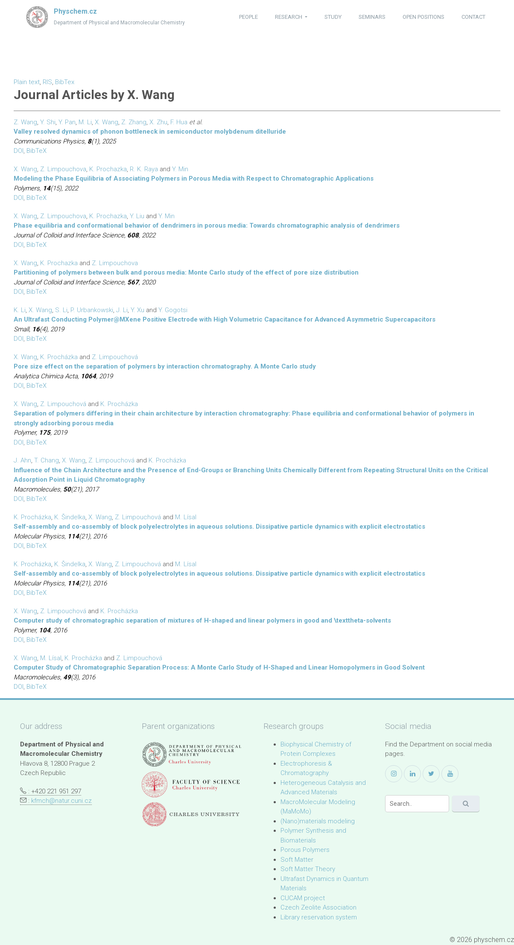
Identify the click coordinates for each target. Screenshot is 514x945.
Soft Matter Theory (307, 869)
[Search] (417, 803)
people (248, 17)
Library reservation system (318, 917)
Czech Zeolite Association (318, 907)
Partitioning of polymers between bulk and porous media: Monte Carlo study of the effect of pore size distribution (186, 272)
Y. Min (180, 169)
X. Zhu (158, 122)
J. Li (122, 310)
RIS (47, 82)
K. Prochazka (108, 169)
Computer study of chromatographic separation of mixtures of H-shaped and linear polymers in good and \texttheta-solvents (202, 620)
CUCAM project (302, 898)
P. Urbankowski (91, 310)
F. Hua (178, 122)
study (333, 17)
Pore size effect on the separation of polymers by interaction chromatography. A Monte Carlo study (165, 366)
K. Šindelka (69, 517)
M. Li (85, 122)
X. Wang (106, 122)
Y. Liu (137, 216)
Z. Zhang (133, 122)
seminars (372, 17)
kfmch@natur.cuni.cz (61, 801)
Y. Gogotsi (172, 310)
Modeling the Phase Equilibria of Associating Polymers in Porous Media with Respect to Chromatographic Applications (194, 178)
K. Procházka (59, 357)
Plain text (27, 82)
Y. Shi (47, 122)
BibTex (64, 82)
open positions (423, 17)
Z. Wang (25, 122)
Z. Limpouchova (63, 169)
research (289, 17)
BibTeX (36, 151)
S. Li (61, 310)
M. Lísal (185, 517)
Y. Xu (137, 310)
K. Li (20, 310)
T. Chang (46, 460)
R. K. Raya (144, 169)
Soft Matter (296, 859)
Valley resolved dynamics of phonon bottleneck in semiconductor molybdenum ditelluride (150, 131)
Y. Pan (67, 122)
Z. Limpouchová (115, 357)
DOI (18, 151)
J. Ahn (22, 460)
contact (473, 17)
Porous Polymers (305, 850)
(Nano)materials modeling (317, 821)
